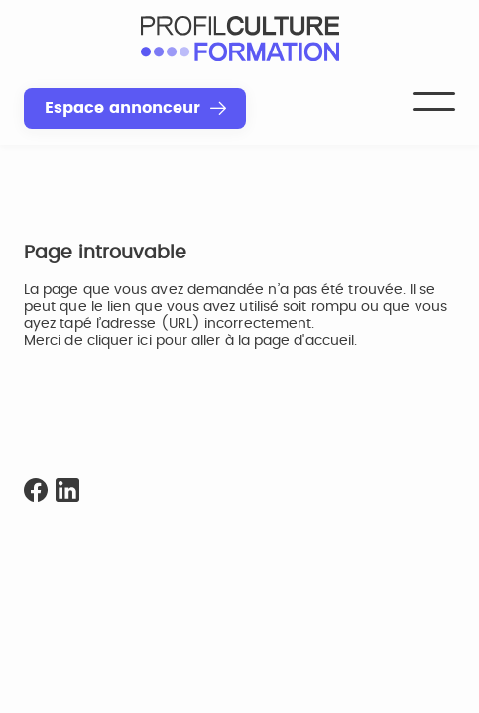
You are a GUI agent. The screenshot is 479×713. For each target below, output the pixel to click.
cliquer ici (119, 341)
